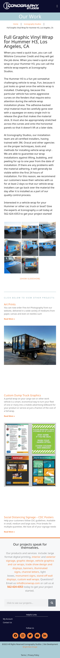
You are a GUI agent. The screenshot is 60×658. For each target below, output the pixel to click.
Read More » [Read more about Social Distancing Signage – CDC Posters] (9, 532)
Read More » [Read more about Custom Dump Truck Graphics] (9, 416)
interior (36, 556)
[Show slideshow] (30, 278)
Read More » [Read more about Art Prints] (9, 319)
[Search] (52, 603)
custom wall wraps (28, 579)
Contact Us (7, 622)
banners (28, 568)
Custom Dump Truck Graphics (22, 395)
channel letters (30, 571)
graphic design (25, 560)
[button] (57, 6)
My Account (8, 619)
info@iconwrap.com (28, 583)
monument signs (25, 575)
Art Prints (10, 304)
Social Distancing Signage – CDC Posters (29, 517)
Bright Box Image (30, 647)
